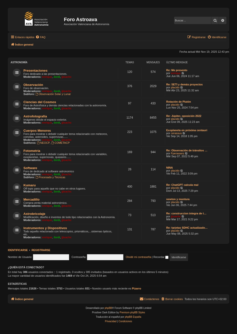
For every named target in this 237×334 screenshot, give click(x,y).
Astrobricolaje (34, 214)
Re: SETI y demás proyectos (184, 84)
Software (30, 168)
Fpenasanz (177, 153)
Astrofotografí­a (35, 116)
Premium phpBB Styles (132, 312)
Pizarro (136, 288)
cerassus (176, 133)
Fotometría (31, 151)
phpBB (108, 308)
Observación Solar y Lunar (53, 94)
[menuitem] (40, 37)
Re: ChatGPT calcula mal (182, 184)
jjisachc (67, 76)
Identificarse (18, 250)
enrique (47, 76)
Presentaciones (35, 70)
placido (175, 87)
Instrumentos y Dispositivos (45, 228)
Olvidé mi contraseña (138, 256)
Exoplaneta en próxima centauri (186, 130)
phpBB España (133, 317)
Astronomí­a (19, 62)
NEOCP (43, 142)
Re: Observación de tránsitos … (186, 150)
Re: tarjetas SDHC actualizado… (187, 227)
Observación (33, 85)
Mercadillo (31, 199)
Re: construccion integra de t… (186, 213)
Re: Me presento (176, 70)
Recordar (160, 256)
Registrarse (41, 250)
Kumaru (29, 185)
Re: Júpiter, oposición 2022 (183, 115)
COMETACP (60, 142)
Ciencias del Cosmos (39, 102)
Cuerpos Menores (37, 130)
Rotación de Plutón (178, 101)
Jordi (57, 76)
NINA (169, 167)
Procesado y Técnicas (50, 177)
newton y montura (178, 199)
